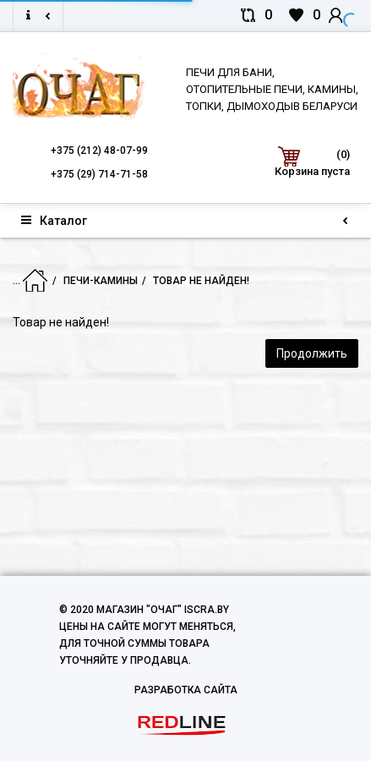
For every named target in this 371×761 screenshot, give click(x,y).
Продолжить (311, 353)
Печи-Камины (90, 281)
